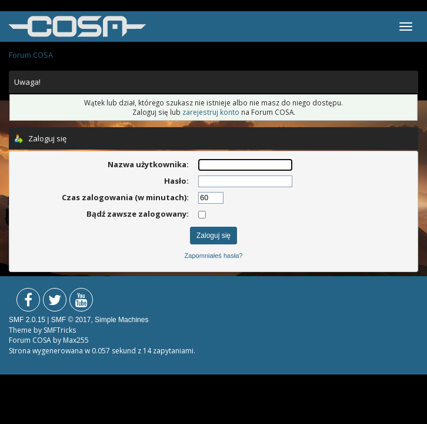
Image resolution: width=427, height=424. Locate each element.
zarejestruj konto (210, 112)
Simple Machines (121, 320)
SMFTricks (60, 330)
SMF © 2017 (71, 320)
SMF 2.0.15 (27, 320)
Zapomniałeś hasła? (214, 255)
